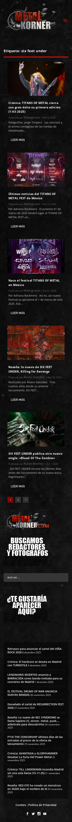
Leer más (18, 140)
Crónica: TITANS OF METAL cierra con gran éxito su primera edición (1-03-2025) (34, 107)
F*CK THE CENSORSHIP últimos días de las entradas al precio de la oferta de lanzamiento (35, 740)
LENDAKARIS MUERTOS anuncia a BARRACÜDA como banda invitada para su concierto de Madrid (34, 678)
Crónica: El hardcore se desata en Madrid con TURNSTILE (34, 663)
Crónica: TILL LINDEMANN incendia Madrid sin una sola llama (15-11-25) (35, 771)
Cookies (21, 805)
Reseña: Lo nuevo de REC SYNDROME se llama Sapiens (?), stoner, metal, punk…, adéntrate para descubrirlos (33, 721)
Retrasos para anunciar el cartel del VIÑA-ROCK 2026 (34, 650)
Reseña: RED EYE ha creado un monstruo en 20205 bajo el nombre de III (34, 787)
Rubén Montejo (34, 463)
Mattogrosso (32, 117)
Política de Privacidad (42, 805)
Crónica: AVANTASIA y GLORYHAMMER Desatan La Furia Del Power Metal (32, 755)
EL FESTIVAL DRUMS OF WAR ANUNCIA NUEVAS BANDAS (32, 693)
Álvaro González (34, 377)
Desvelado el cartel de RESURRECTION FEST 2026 (35, 706)
